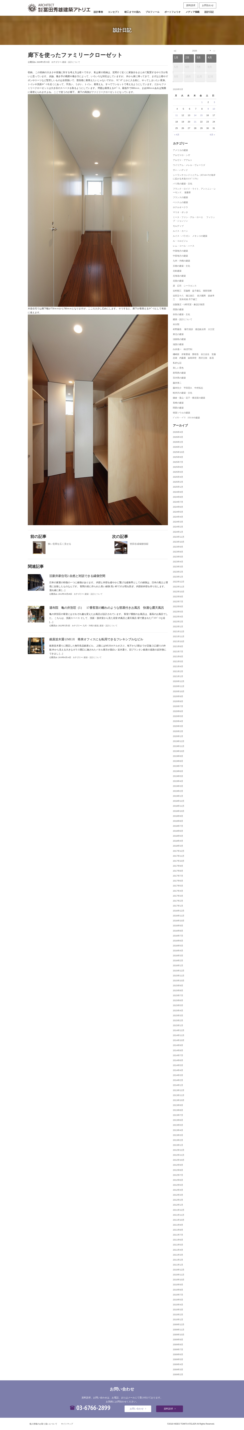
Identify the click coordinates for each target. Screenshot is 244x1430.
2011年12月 (178, 1210)
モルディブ (178, 226)
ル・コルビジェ (180, 241)
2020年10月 (178, 691)
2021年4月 (178, 666)
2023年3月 (178, 566)
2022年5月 (178, 611)
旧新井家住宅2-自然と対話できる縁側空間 (77, 576)
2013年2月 (178, 1140)
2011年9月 (178, 1225)
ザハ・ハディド (180, 170)
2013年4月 (178, 1130)
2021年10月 (178, 641)
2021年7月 (178, 651)
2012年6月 (178, 1180)
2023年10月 (178, 542)
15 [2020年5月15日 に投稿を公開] (201, 115)
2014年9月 (178, 1045)
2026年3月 (178, 437)
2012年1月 (178, 1205)
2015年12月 (178, 970)
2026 (194, 50)
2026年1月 (178, 447)
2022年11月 (178, 586)
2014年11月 (178, 1035)
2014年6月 (178, 1060)
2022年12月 (178, 581)
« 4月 (176, 134)
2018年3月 (178, 846)
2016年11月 (178, 915)
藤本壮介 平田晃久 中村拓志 (188, 388)
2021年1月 (178, 676)
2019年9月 (178, 756)
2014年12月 (178, 1030)
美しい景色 (178, 368)
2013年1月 (178, 1145)
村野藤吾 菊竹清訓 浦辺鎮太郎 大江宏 (193, 329)
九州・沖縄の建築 (91, 625)
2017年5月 (178, 885)
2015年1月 (178, 1025)
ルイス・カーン (180, 231)
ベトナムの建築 (180, 202)
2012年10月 (178, 1160)
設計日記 (209, 12)
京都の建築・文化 (181, 266)
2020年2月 (178, 731)
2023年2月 (178, 572)
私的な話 (177, 363)
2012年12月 (178, 1150)
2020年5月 (178, 716)
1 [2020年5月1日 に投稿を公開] (201, 102)
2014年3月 (178, 1075)
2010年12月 (178, 1269)
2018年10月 (178, 811)
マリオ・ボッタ (180, 212)
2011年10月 (178, 1220)
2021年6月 (178, 656)
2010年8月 (178, 1289)
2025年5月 (178, 472)
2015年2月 (178, 1020)
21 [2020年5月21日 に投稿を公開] (195, 121)
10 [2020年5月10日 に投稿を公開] (214, 109)
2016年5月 (178, 945)
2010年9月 (178, 1284)
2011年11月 (178, 1215)
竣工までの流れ (132, 12)
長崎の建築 (178, 403)
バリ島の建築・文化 (182, 183)
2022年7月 (178, 601)
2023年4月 (178, 561)
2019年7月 (178, 766)
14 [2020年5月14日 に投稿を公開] (195, 115)
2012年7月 (178, 1175)
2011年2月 (178, 1260)
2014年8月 (178, 1050)
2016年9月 (178, 925)
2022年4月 (178, 616)
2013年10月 (178, 1100)
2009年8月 (178, 1344)
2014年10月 (178, 1040)
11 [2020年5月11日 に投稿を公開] (176, 115)
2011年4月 (178, 1250)
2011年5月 (178, 1244)
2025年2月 (178, 482)
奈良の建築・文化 (181, 314)
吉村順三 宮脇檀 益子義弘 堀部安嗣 (192, 290)
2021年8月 (178, 646)
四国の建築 (178, 309)
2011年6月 (178, 1240)
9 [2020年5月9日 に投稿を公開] (208, 109)
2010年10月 (178, 1279)
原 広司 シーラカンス (185, 286)
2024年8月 (178, 497)
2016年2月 (178, 960)
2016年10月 (178, 920)
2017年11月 (178, 856)
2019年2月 (178, 791)
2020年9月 (178, 696)
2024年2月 (178, 526)
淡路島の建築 (179, 339)
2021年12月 (178, 631)
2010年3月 (178, 1309)
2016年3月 (178, 955)
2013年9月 (178, 1105)
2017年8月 (178, 871)
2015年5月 (178, 1005)
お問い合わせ (137, 1408)
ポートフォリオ (172, 12)
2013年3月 (178, 1135)
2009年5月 (178, 1359)
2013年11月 (178, 1095)
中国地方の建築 (180, 251)
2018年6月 (178, 831)
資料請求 (190, 5)
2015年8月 (178, 990)
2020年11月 (178, 686)
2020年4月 (178, 721)
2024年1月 (178, 532)
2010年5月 (178, 1299)
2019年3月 (178, 786)
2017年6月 (178, 881)
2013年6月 (178, 1120)
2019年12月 (178, 741)
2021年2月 (178, 671)
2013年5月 (178, 1125)
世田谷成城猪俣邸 (139, 544)
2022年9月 (178, 596)
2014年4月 (178, 1070)
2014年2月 (178, 1080)
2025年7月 (178, 462)
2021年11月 (178, 636)
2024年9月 (178, 492)
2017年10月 (178, 861)
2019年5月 (178, 776)
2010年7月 (178, 1294)
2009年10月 (178, 1334)
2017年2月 (178, 901)
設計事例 (98, 12)
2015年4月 (178, 1010)
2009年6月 (178, 1354)
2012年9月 (178, 1165)
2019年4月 (178, 781)
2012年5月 (178, 1185)
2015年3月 (178, 1015)
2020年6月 (178, 711)
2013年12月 (178, 1090)
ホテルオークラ (180, 207)
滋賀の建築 (178, 344)
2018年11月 (178, 806)
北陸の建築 (178, 281)
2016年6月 (178, 940)
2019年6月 (178, 771)
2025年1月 (178, 487)
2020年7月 (178, 706)
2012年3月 (178, 1195)
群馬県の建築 (179, 373)
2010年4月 (178, 1304)
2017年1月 (178, 906)
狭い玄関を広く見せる (59, 544)
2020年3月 (178, 726)
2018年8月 (178, 821)
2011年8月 (178, 1230)
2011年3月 (178, 1255)
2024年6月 (178, 507)
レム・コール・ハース (183, 246)
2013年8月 (178, 1110)
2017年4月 (178, 891)
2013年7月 (178, 1115)
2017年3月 (178, 896)
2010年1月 (178, 1319)
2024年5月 (178, 512)
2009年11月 (178, 1329)
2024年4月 (178, 517)
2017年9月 (178, 866)
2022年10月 (178, 591)
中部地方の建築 (180, 256)
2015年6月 (178, 1000)
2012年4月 (178, 1190)
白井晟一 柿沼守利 (182, 349)
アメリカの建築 (180, 150)
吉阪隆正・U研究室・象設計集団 (188, 304)
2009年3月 (178, 1369)
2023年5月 (178, 556)
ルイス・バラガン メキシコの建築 (190, 236)
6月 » (212, 134)
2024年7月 (178, 502)
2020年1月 (178, 736)
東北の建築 (178, 334)
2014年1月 (178, 1085)
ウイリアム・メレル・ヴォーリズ (189, 165)
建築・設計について (71, 62)
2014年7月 (178, 1055)
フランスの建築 (180, 197)
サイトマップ (67, 1424)
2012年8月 (178, 1170)
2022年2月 (178, 621)
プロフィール (152, 12)
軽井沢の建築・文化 (182, 393)
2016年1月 (178, 965)
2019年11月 (178, 746)
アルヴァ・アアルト (182, 160)
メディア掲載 (193, 12)
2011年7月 (178, 1235)
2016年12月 (178, 910)
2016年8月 (178, 931)
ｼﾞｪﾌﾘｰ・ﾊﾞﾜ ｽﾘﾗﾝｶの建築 (186, 417)
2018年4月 (178, 841)
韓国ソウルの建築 (181, 412)
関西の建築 (178, 407)
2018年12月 (178, 801)
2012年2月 (178, 1200)
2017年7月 (178, 876)
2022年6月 (178, 606)
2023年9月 (178, 547)
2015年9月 (178, 985)
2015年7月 (178, 995)
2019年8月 (178, 761)
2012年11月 (178, 1155)
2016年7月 (178, 935)
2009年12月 (178, 1324)
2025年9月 (178, 457)
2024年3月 (178, 522)
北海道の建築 (179, 276)
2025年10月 (178, 452)
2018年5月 (178, 836)
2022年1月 (178, 626)
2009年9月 (178, 1339)
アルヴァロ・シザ (181, 155)
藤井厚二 (177, 383)
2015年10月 (178, 980)
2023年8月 (178, 551)
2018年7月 (178, 826)
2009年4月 (178, 1364)
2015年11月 (178, 975)
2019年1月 (178, 796)
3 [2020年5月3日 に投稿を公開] (214, 102)
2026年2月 (178, 442)
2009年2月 (178, 1374)
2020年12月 (178, 681)
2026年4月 (178, 432)
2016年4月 (178, 950)
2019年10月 (178, 751)
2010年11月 (178, 1274)
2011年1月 (178, 1264)
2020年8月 (178, 701)
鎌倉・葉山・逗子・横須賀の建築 (189, 398)
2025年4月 (178, 477)
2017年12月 (178, 851)
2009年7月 (178, 1349)
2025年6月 (178, 467)
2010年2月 (178, 1314)
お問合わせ (208, 5)
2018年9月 (178, 816)
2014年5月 (178, 1065)
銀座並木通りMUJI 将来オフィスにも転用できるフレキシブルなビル (96, 639)
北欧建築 (177, 271)
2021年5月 (178, 661)
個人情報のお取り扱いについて (43, 1424)
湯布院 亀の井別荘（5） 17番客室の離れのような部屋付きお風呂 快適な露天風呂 (106, 607)
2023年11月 (178, 537)
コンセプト (113, 12)
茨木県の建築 (179, 378)
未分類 (176, 324)
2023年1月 (178, 576)
